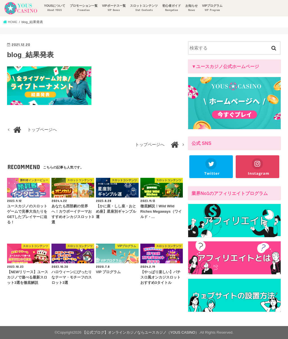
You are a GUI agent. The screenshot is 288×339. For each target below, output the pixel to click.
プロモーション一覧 (83, 8)
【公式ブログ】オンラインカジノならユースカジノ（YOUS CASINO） (140, 332)
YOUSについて (54, 8)
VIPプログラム (212, 8)
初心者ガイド (171, 8)
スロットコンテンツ (144, 8)
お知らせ (191, 8)
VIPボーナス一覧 (113, 8)
